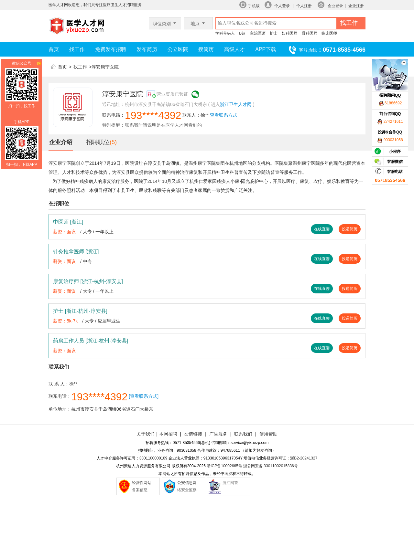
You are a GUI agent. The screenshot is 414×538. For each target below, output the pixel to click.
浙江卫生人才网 (236, 104)
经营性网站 (141, 482)
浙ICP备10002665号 (224, 466)
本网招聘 (168, 434)
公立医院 (178, 49)
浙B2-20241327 (303, 458)
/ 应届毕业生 (107, 320)
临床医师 (329, 33)
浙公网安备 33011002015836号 (270, 466)
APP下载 (265, 49)
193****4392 (153, 115)
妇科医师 (289, 33)
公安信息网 (187, 482)
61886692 (390, 103)
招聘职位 (98, 142)
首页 (54, 49)
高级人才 (234, 49)
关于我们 (145, 434)
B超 (242, 33)
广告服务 (218, 434)
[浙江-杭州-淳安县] (101, 281)
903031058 (390, 140)
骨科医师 (309, 33)
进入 (215, 104)
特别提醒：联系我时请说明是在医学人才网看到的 (152, 125)
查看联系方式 (223, 115)
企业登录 (335, 6)
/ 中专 (86, 261)
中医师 (68, 222)
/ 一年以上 (103, 231)
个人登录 (282, 6)
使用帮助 (268, 434)
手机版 (254, 6)
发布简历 (146, 49)
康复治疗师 (88, 281)
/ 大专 (86, 231)
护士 (274, 33)
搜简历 (206, 49)
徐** (205, 115)
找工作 (77, 49)
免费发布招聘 (110, 49)
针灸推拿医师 (76, 251)
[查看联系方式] (143, 396)
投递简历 (349, 229)
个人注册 (304, 6)
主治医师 (258, 33)
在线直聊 (322, 229)
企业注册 (356, 6)
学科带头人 (225, 33)
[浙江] (76, 222)
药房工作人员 (90, 340)
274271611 (390, 121)
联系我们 (242, 434)
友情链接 (193, 434)
